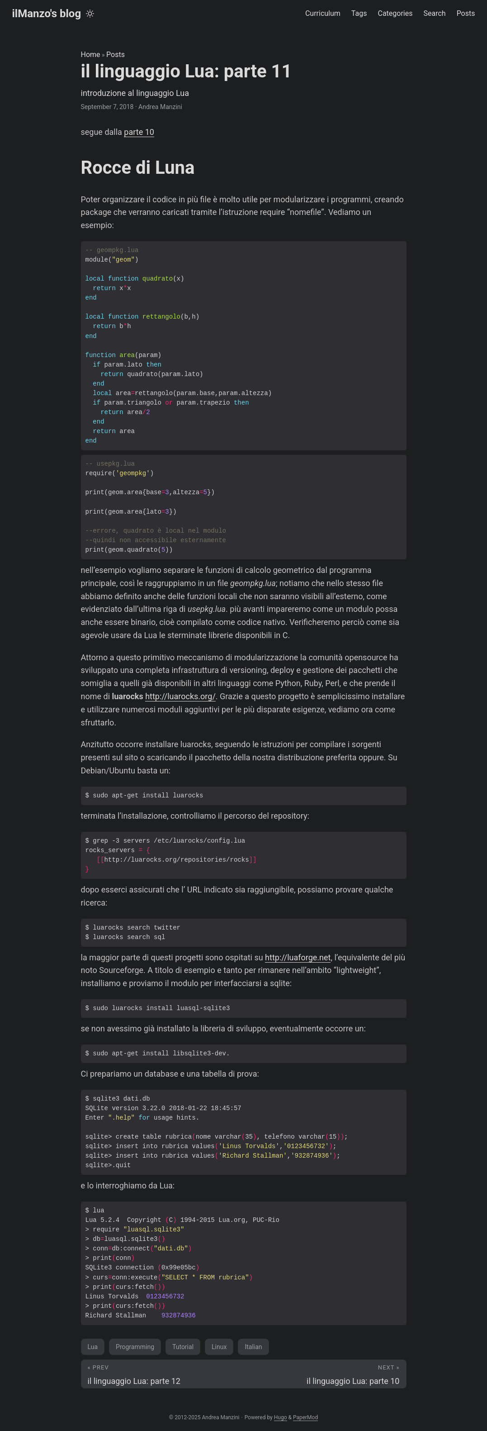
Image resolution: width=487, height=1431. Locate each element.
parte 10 (139, 132)
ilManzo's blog (46, 13)
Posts (115, 54)
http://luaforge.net (298, 957)
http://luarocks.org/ (180, 696)
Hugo (280, 1417)
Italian (253, 1346)
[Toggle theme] (90, 13)
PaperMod (305, 1417)
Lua (93, 1346)
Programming (135, 1346)
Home (90, 54)
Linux (219, 1346)
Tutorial (183, 1346)
